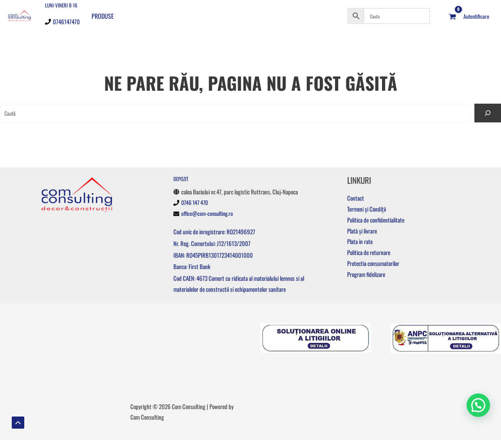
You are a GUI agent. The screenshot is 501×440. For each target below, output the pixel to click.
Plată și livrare (362, 230)
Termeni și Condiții (366, 209)
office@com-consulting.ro (208, 213)
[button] (478, 405)
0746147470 (66, 20)
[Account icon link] (476, 15)
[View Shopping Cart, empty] (452, 15)
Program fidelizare (366, 274)
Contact (355, 198)
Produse (103, 15)
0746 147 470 (196, 202)
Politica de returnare (368, 252)
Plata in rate (360, 241)
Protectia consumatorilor (373, 263)
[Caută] (487, 113)
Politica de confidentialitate (375, 220)
